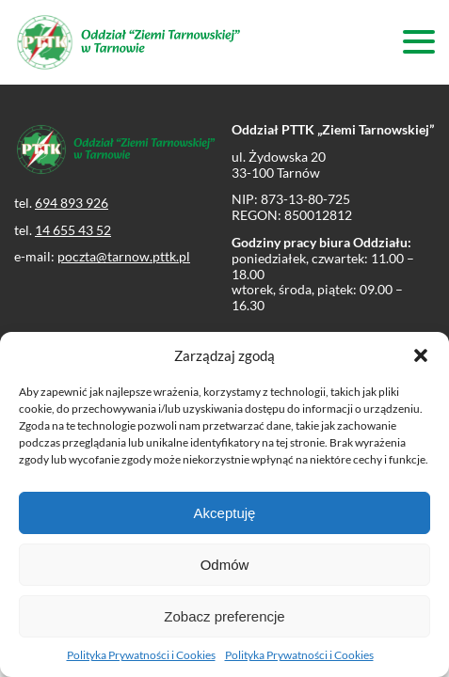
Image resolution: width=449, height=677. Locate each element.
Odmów (224, 565)
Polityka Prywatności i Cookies (141, 655)
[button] (420, 355)
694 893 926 (71, 203)
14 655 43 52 (73, 230)
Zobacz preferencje (224, 616)
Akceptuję (225, 513)
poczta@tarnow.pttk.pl (123, 256)
